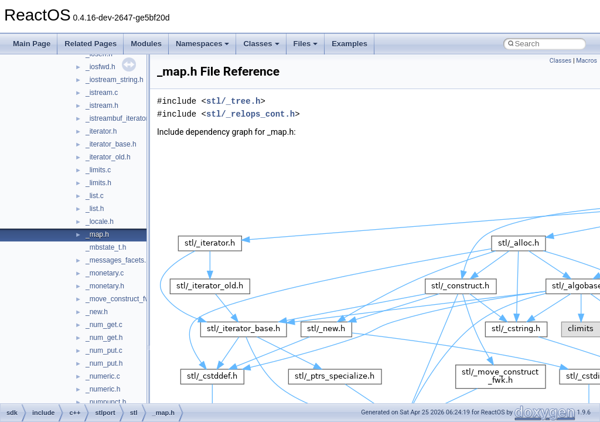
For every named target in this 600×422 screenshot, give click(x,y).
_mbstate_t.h (106, 247)
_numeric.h (103, 389)
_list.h (95, 209)
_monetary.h (105, 286)
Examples (349, 43)
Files (306, 43)
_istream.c (102, 93)
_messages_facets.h (118, 260)
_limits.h (98, 183)
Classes (261, 43)
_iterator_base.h (111, 144)
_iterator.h (101, 131)
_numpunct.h (106, 402)
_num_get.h (104, 337)
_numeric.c (103, 376)
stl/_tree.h (233, 101)
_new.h (97, 312)
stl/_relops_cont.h (250, 114)
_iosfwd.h (100, 67)
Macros (586, 60)
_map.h (97, 234)
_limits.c (98, 170)
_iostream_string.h (115, 80)
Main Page (31, 43)
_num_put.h (104, 363)
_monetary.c (105, 273)
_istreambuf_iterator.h (120, 118)
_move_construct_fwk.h (122, 299)
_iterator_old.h (108, 157)
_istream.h (102, 105)
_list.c (95, 196)
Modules (146, 43)
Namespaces (203, 43)
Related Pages (90, 43)
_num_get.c (104, 325)
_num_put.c (104, 350)
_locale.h (100, 221)
